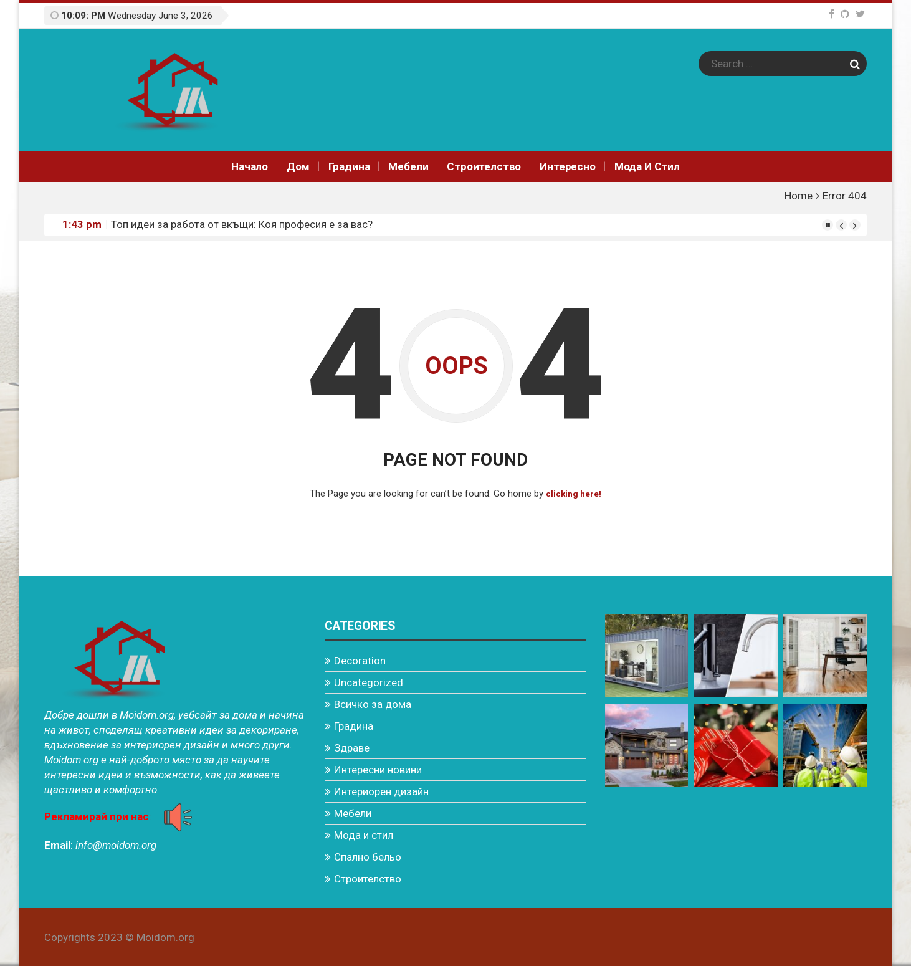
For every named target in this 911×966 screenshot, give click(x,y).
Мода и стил (647, 166)
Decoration (360, 660)
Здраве (352, 747)
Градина (349, 166)
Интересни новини (378, 769)
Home (799, 195)
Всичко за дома (372, 703)
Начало (249, 166)
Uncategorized (368, 682)
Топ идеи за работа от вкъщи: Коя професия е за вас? (242, 224)
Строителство (484, 166)
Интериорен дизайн (381, 791)
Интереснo (567, 166)
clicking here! (573, 493)
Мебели (408, 166)
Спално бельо (367, 856)
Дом (298, 166)
